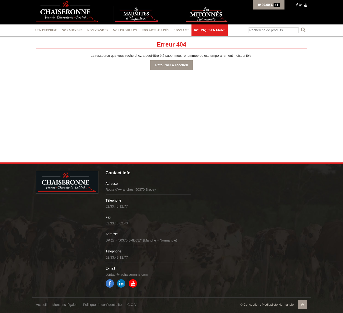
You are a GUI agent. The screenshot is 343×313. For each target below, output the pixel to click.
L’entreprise (46, 30)
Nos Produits (125, 30)
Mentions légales (64, 305)
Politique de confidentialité (102, 305)
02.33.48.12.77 (117, 206)
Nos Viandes (97, 30)
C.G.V (132, 305)
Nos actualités (155, 30)
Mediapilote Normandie (278, 304)
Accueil (41, 305)
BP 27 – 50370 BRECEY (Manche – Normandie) (141, 240)
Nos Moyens (72, 30)
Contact (181, 30)
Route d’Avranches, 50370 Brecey (131, 189)
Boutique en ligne (209, 30)
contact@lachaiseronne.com (127, 274)
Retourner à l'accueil (171, 65)
